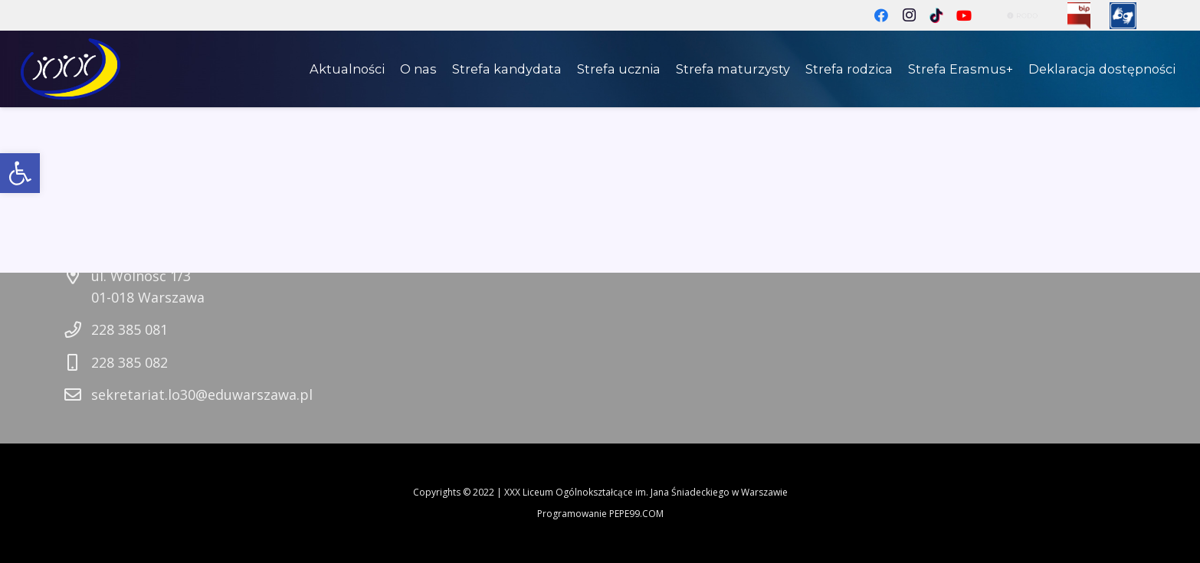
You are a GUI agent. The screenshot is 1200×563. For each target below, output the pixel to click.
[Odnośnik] (1078, 15)
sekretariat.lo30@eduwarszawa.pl (202, 394)
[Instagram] (909, 15)
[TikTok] (936, 15)
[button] (20, 173)
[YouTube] (964, 15)
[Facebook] (881, 15)
